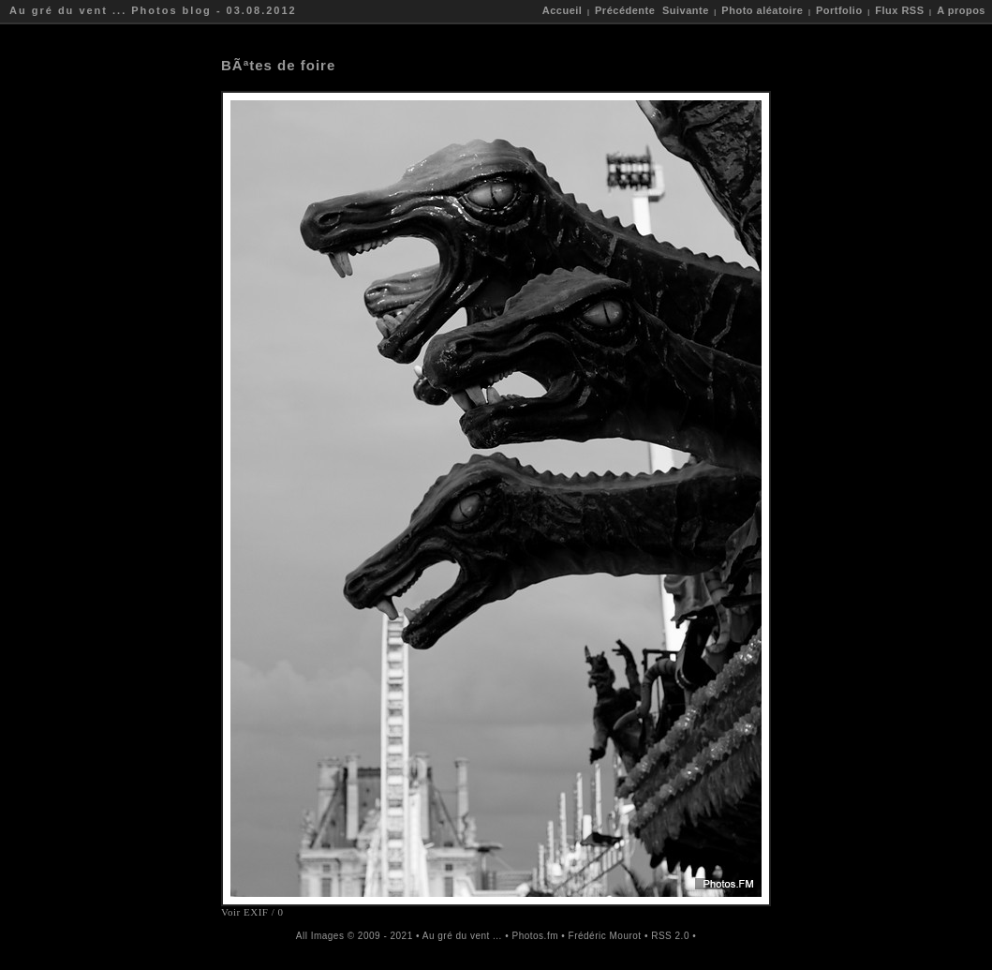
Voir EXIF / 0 (252, 912)
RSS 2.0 (670, 936)
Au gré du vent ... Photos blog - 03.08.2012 (153, 10)
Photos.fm (534, 936)
